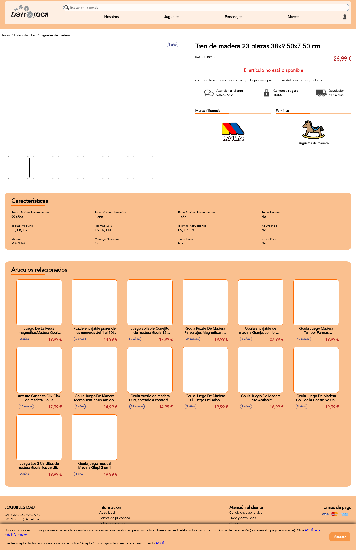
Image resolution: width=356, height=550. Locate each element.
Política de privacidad (114, 518)
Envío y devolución (242, 518)
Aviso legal (107, 512)
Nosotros (111, 16)
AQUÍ (160, 543)
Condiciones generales (245, 512)
